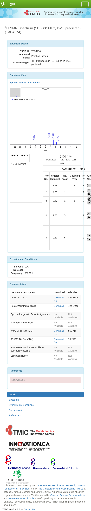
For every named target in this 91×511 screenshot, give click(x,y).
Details (12, 394)
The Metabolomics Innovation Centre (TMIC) (60, 488)
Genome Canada (59, 495)
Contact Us (29, 509)
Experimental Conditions (21, 405)
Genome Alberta (77, 495)
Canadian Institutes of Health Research (55, 485)
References (15, 415)
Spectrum (14, 399)
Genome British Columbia (21, 498)
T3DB (12, 4)
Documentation (16, 410)
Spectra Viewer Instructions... (26, 82)
